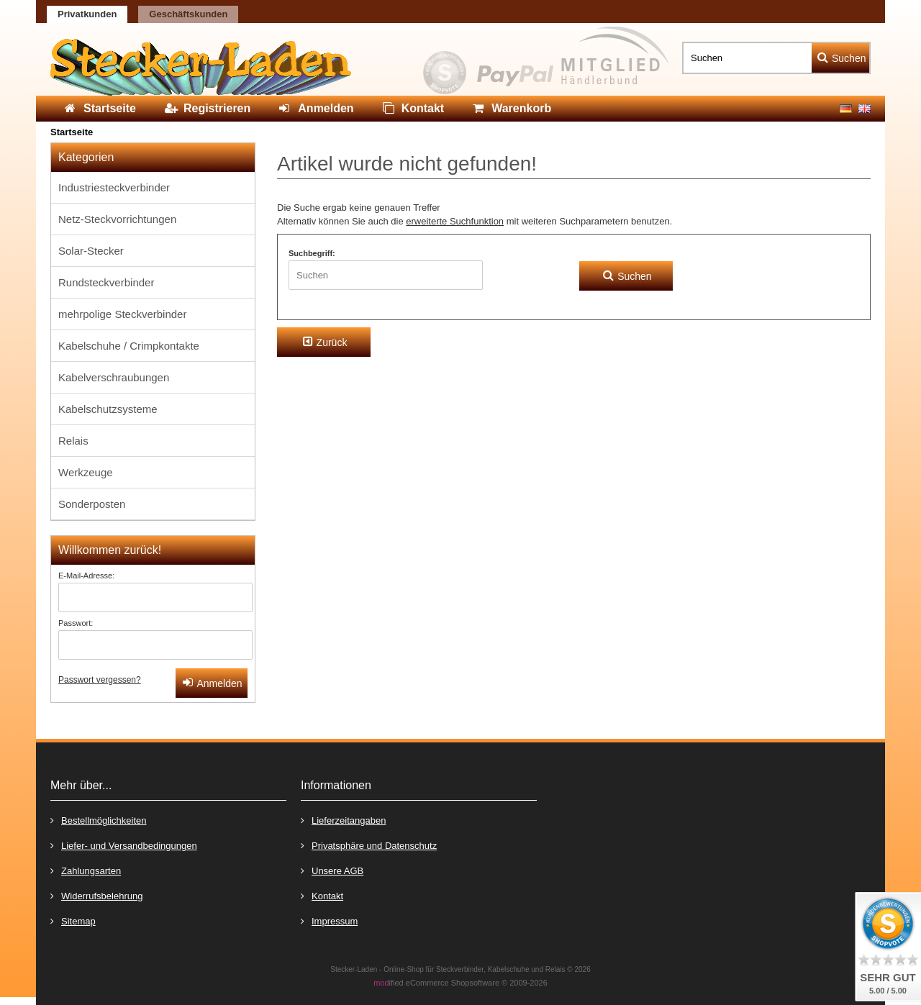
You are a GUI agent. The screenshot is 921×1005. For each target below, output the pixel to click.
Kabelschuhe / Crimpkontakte (128, 346)
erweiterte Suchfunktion (455, 221)
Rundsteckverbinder (106, 282)
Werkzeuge (85, 472)
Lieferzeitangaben (343, 820)
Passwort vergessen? (99, 680)
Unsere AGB (332, 870)
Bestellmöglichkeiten (98, 820)
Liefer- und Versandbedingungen (123, 845)
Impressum (329, 920)
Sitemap (73, 920)
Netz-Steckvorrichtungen (117, 219)
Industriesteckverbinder (114, 187)
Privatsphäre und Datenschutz (369, 845)
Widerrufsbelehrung (96, 895)
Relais (73, 441)
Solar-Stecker (91, 251)
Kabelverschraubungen (113, 377)
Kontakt (322, 895)
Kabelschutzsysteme (108, 409)
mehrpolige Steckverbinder (122, 314)
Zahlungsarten (85, 870)
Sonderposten (91, 504)
